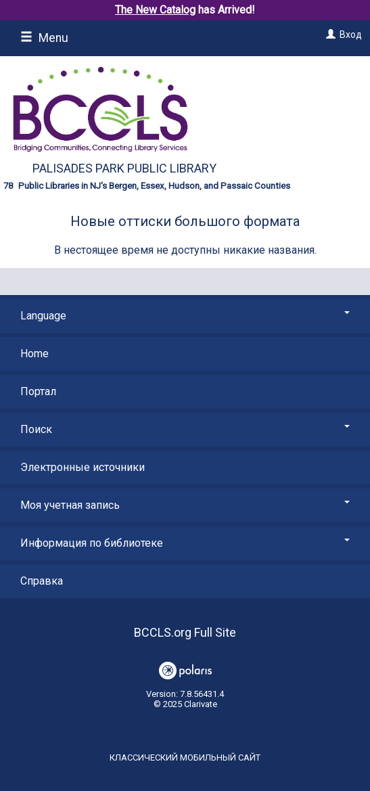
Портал (38, 391)
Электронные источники (82, 467)
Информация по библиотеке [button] (185, 543)
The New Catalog (155, 9)
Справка (41, 580)
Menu (44, 38)
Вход (351, 34)
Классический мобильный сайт (185, 757)
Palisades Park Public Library (124, 168)
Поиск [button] (185, 429)
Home (34, 353)
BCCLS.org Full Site (185, 632)
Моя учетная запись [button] (185, 505)
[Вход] (329, 34)
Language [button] (185, 315)
